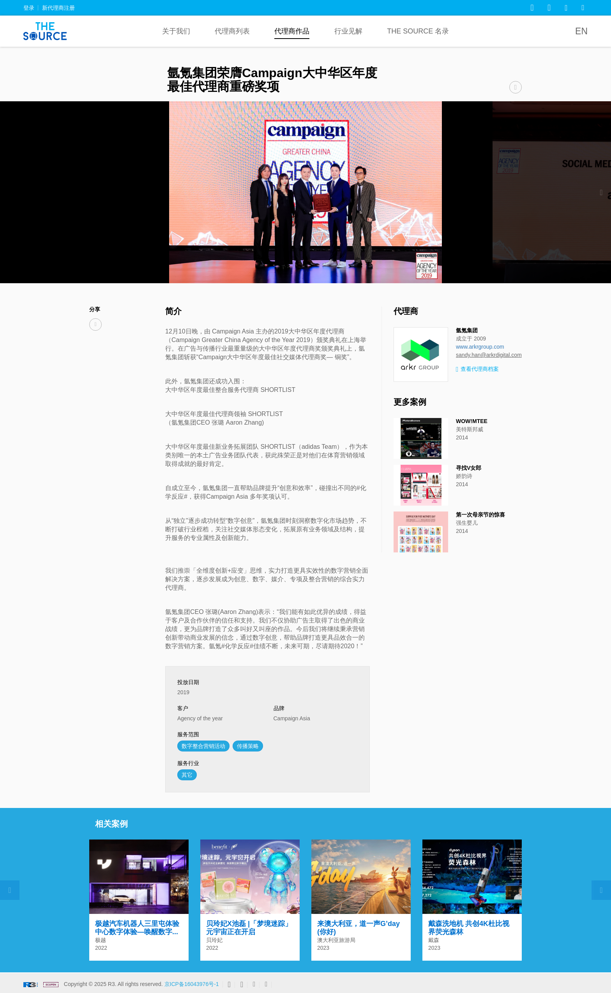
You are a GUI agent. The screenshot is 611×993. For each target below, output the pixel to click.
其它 (187, 775)
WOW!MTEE (471, 421)
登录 (28, 8)
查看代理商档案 (477, 369)
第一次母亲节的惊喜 (480, 514)
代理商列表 (232, 31)
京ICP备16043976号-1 (191, 984)
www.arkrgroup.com (480, 347)
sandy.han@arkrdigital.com (489, 355)
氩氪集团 (467, 330)
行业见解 (348, 31)
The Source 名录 (418, 31)
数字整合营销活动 (203, 746)
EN (581, 31)
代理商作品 (291, 31)
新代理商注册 (58, 8)
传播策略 (248, 746)
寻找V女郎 (468, 468)
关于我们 (176, 31)
